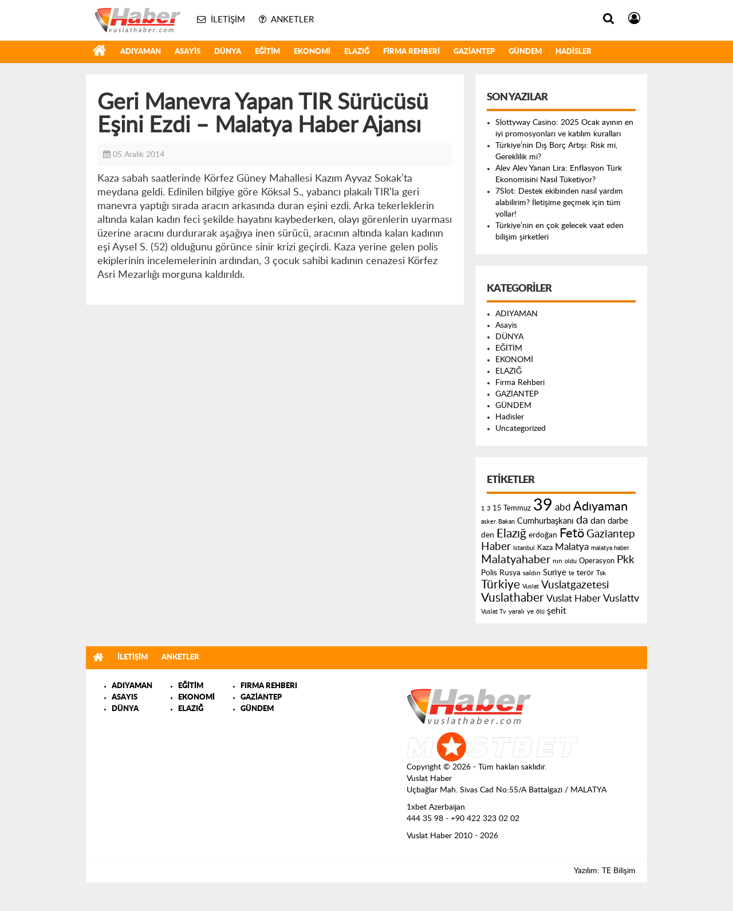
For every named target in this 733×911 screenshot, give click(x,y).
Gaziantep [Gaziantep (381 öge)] (610, 534)
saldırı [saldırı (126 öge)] (532, 573)
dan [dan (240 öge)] (597, 520)
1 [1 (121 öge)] (482, 508)
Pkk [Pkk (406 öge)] (626, 560)
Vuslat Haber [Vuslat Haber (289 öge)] (573, 598)
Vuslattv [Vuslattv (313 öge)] (621, 598)
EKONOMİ (312, 52)
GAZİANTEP (474, 52)
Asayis (187, 52)
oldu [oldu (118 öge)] (571, 561)
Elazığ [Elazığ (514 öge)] (511, 534)
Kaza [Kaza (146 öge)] (545, 547)
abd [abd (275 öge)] (563, 507)
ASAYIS (124, 697)
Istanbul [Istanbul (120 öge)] (524, 548)
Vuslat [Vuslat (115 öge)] (530, 586)
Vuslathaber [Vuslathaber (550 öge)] (512, 598)
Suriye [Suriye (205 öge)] (554, 572)
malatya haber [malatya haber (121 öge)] (610, 548)
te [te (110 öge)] (571, 573)
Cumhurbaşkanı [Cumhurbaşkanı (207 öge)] (545, 521)
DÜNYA (227, 52)
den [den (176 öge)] (487, 535)
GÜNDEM (525, 52)
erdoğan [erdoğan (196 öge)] (543, 535)
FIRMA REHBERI (269, 686)
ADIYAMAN (140, 52)
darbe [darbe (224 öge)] (618, 521)
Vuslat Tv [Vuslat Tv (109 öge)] (493, 611)
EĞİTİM (267, 52)
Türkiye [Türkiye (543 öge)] (500, 585)
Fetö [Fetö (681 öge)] (571, 533)
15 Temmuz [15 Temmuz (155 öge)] (511, 508)
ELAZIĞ (356, 52)
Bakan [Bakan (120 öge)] (506, 522)
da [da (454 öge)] (582, 520)
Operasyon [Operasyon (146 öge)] (596, 560)
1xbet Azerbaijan (436, 807)
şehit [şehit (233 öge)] (556, 610)
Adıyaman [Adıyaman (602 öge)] (600, 507)
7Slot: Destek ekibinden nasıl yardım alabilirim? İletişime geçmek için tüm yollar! (559, 202)
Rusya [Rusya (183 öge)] (510, 573)
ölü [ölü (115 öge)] (540, 611)
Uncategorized (520, 429)
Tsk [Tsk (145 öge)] (601, 573)
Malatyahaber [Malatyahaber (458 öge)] (515, 560)
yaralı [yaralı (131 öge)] (517, 611)
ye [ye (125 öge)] (530, 611)
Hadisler (573, 52)
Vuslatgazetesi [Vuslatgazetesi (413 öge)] (575, 585)
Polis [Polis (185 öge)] (489, 573)
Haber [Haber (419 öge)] (496, 546)
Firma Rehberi (411, 52)
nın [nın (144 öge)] (557, 560)
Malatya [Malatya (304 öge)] (572, 547)
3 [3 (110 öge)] (488, 508)
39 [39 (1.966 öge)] (543, 505)
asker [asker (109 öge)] (488, 522)
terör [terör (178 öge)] (585, 573)
